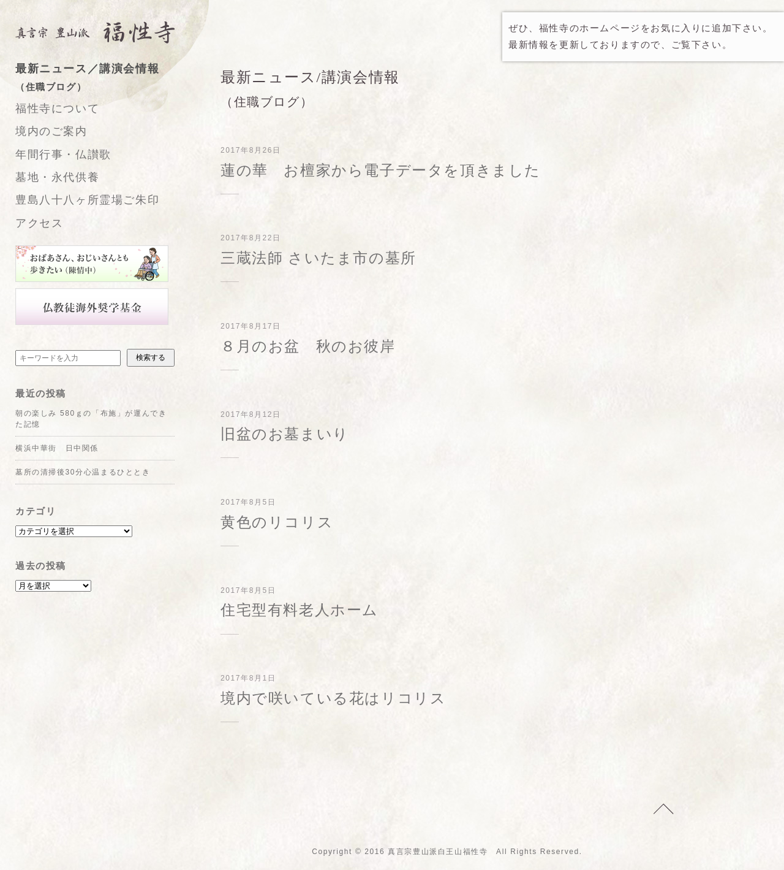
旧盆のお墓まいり (285, 434)
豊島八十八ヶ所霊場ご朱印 (87, 200)
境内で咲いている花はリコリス (333, 698)
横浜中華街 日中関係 (57, 448)
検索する (150, 357)
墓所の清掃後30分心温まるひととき (83, 472)
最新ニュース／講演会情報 (107, 79)
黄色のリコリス (277, 522)
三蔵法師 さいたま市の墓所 (319, 258)
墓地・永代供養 (57, 177)
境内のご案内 (51, 131)
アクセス (39, 223)
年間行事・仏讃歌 (63, 154)
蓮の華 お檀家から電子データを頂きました (381, 170)
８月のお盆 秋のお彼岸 (308, 346)
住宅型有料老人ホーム (300, 610)
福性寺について (57, 108)
